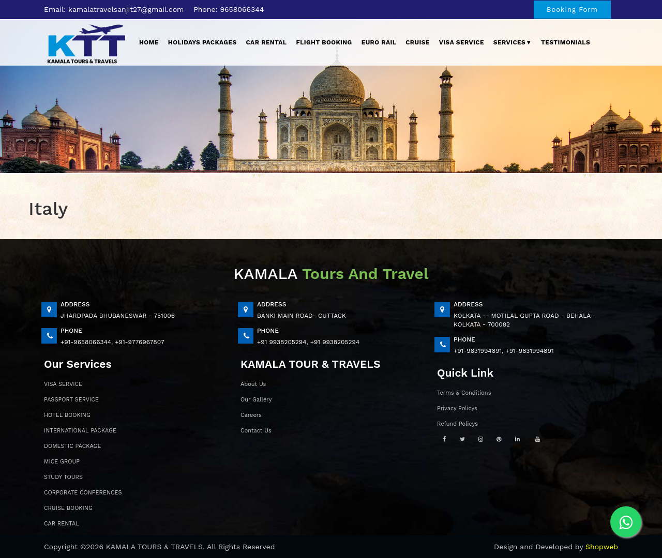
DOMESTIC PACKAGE (72, 446)
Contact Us (256, 430)
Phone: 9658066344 (228, 9)
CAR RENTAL (61, 523)
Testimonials (565, 42)
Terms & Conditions (464, 393)
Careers (251, 415)
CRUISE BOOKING (68, 508)
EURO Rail (379, 42)
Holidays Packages (202, 42)
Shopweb (601, 546)
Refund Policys (457, 424)
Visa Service (461, 42)
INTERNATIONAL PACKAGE (80, 430)
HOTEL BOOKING (67, 415)
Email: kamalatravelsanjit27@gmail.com (114, 9)
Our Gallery (256, 399)
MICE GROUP (62, 461)
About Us (253, 384)
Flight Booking (324, 42)
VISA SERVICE (63, 384)
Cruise (417, 42)
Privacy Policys (457, 408)
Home (149, 42)
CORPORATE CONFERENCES (83, 492)
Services (512, 42)
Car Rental (266, 42)
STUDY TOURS (63, 477)
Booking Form (572, 9)
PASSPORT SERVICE (71, 399)
